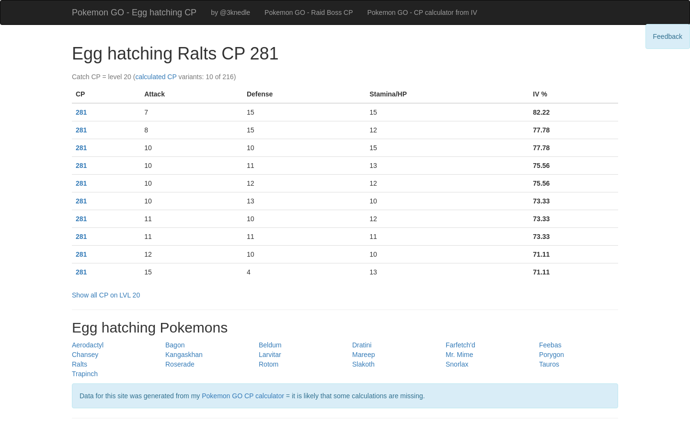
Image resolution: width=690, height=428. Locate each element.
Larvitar (270, 354)
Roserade (180, 364)
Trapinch (85, 374)
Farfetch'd (460, 345)
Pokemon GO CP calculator (243, 396)
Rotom (268, 364)
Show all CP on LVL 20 (106, 295)
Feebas (550, 345)
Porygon (551, 354)
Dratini (361, 345)
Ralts (79, 364)
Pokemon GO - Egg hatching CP (134, 12)
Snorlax (457, 364)
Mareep (363, 354)
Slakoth (363, 364)
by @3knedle (230, 12)
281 (81, 112)
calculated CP (155, 77)
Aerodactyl (88, 345)
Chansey (85, 354)
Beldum (270, 345)
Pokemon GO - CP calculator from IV (422, 12)
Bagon (174, 345)
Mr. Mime (459, 354)
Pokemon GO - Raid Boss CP (308, 12)
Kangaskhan (184, 354)
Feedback (667, 36)
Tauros (549, 364)
